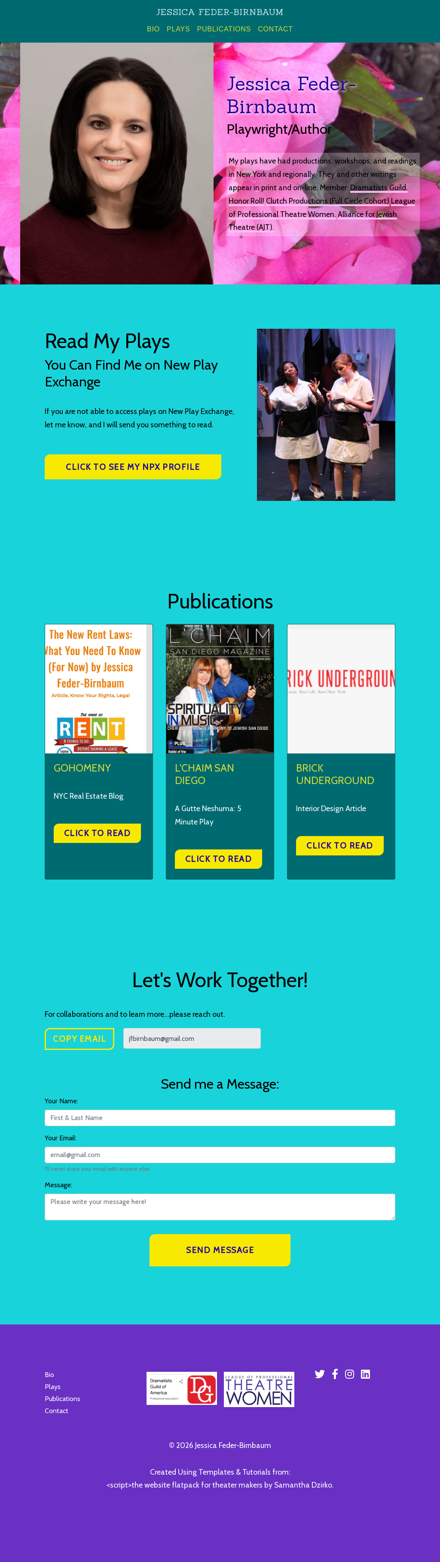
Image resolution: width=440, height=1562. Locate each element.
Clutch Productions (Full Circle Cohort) (327, 200)
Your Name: (61, 1101)
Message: (58, 1185)
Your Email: (60, 1138)
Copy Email (79, 1039)
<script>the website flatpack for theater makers (185, 1484)
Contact (275, 29)
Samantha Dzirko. (304, 1484)
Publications (224, 29)
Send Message (220, 1250)
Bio (155, 28)
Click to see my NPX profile (133, 467)
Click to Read (97, 833)
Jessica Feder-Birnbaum (220, 11)
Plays (178, 29)
